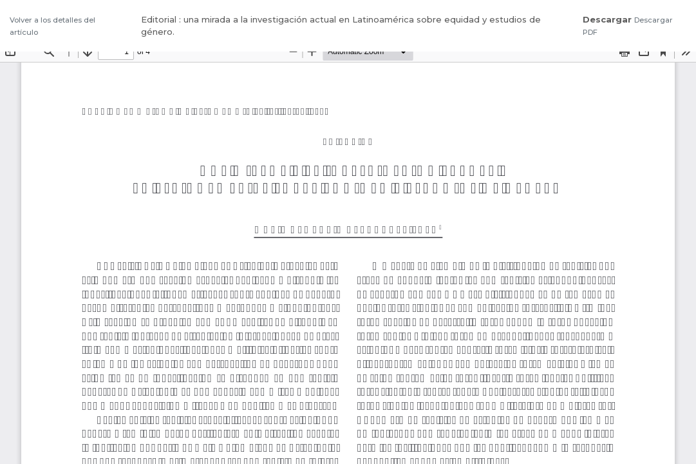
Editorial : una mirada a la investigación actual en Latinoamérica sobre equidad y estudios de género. (341, 25)
